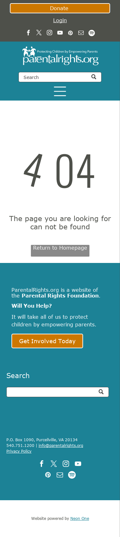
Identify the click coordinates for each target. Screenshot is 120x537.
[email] (81, 33)
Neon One (79, 518)
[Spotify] (91, 33)
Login (60, 20)
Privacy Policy (19, 451)
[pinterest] (70, 33)
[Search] (60, 77)
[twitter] (39, 33)
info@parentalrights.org (61, 445)
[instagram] (49, 33)
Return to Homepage (60, 248)
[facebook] (28, 33)
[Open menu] (60, 91)
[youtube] (60, 33)
